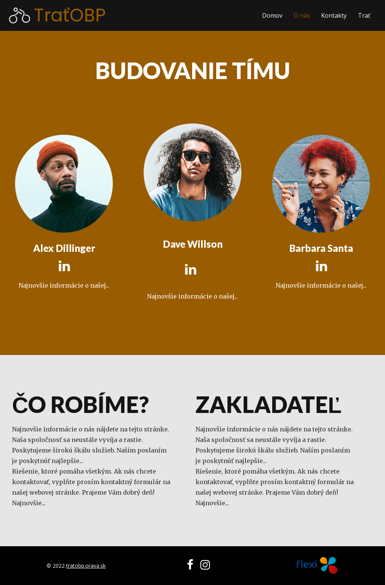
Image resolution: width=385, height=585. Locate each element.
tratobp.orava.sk (86, 565)
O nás (302, 15)
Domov (272, 15)
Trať (364, 15)
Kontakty (334, 15)
